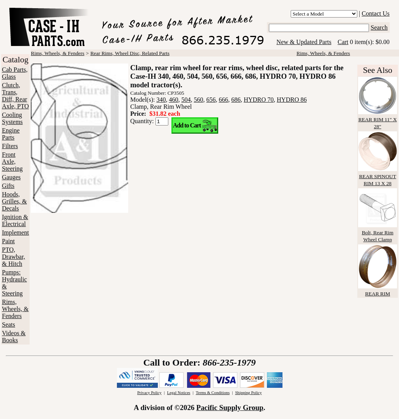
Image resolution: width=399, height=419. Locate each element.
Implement (15, 232)
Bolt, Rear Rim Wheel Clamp (377, 232)
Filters (10, 146)
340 (161, 99)
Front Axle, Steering (12, 161)
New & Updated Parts (304, 42)
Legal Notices (178, 393)
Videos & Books (14, 336)
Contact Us (376, 13)
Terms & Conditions (213, 393)
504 (186, 99)
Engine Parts (10, 134)
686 (235, 99)
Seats (8, 324)
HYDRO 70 (259, 99)
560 (198, 99)
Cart (342, 42)
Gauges (11, 177)
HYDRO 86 (292, 99)
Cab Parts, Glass (15, 73)
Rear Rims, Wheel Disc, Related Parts (129, 53)
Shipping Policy (248, 393)
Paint (8, 241)
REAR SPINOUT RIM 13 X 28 (377, 176)
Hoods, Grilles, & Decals (14, 201)
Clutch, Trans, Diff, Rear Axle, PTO (15, 96)
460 (173, 99)
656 (210, 99)
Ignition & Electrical (15, 220)
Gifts (8, 185)
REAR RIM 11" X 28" (377, 119)
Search (379, 27)
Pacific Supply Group (229, 407)
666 (223, 99)
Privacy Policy (149, 393)
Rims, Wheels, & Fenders (15, 309)
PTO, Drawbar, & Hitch (13, 256)
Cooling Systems (12, 118)
